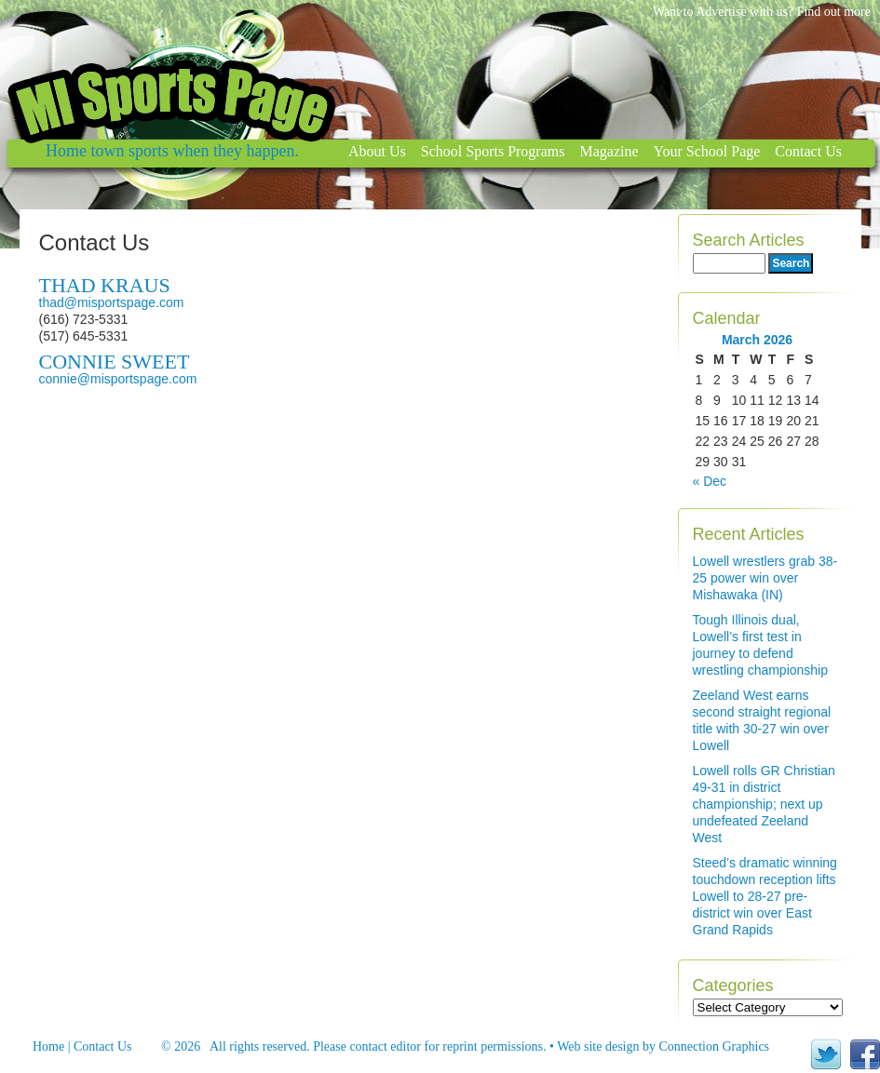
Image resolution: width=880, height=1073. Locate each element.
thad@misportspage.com (111, 302)
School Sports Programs (493, 151)
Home (48, 1046)
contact (367, 1046)
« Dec (710, 481)
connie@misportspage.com (118, 378)
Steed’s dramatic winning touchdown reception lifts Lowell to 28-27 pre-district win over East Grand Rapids (765, 896)
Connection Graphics (713, 1046)
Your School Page (707, 151)
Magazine (608, 151)
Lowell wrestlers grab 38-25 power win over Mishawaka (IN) (765, 578)
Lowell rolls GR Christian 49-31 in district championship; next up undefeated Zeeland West (764, 804)
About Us (377, 151)
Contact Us (808, 151)
